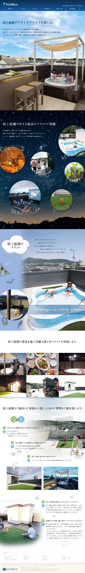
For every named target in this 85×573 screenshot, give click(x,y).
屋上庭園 (25, 559)
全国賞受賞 (26, 557)
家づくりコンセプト (8, 556)
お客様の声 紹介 (26, 556)
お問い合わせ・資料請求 (66, 557)
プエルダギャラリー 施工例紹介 (10, 559)
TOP (6, 553)
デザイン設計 (44, 557)
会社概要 (63, 556)
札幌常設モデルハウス (8, 557)
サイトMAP (64, 559)
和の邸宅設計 (44, 559)
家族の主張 (44, 556)
